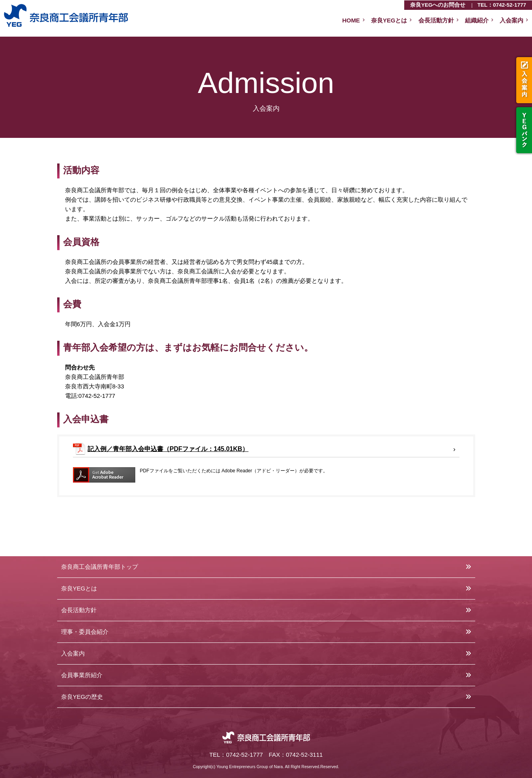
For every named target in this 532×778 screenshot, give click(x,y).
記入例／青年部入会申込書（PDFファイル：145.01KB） (168, 449)
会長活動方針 (436, 20)
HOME (351, 20)
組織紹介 (477, 20)
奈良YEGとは (389, 20)
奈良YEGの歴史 (82, 696)
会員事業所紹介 (82, 675)
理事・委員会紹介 (84, 631)
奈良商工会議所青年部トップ (99, 566)
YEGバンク (523, 130)
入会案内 (523, 80)
